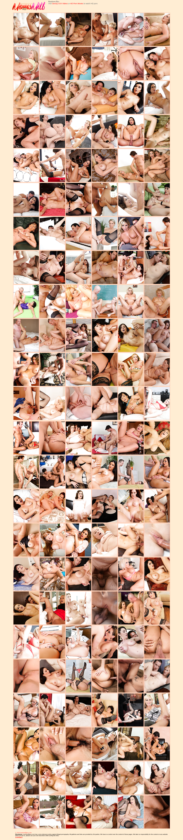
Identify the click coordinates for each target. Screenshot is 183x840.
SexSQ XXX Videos (60, 4)
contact (18, 837)
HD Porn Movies (76, 4)
